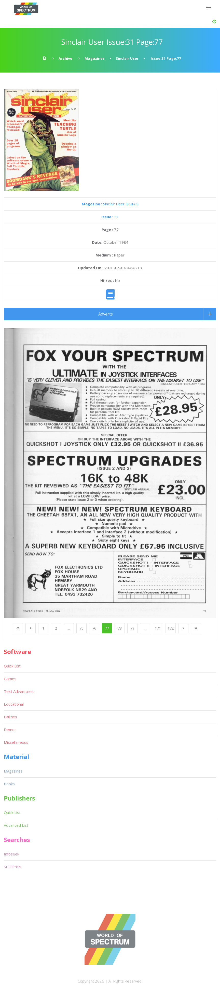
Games (10, 678)
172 (171, 628)
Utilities (10, 716)
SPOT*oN (12, 866)
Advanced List (16, 825)
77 (107, 628)
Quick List (12, 665)
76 (94, 628)
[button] (214, 21)
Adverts (105, 314)
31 (110, 216)
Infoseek (11, 853)
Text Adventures (19, 691)
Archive (65, 58)
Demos (10, 729)
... (68, 628)
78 (120, 628)
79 (132, 628)
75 (81, 628)
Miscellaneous (16, 742)
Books (9, 783)
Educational (14, 704)
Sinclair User (127, 58)
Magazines (95, 58)
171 (158, 628)
